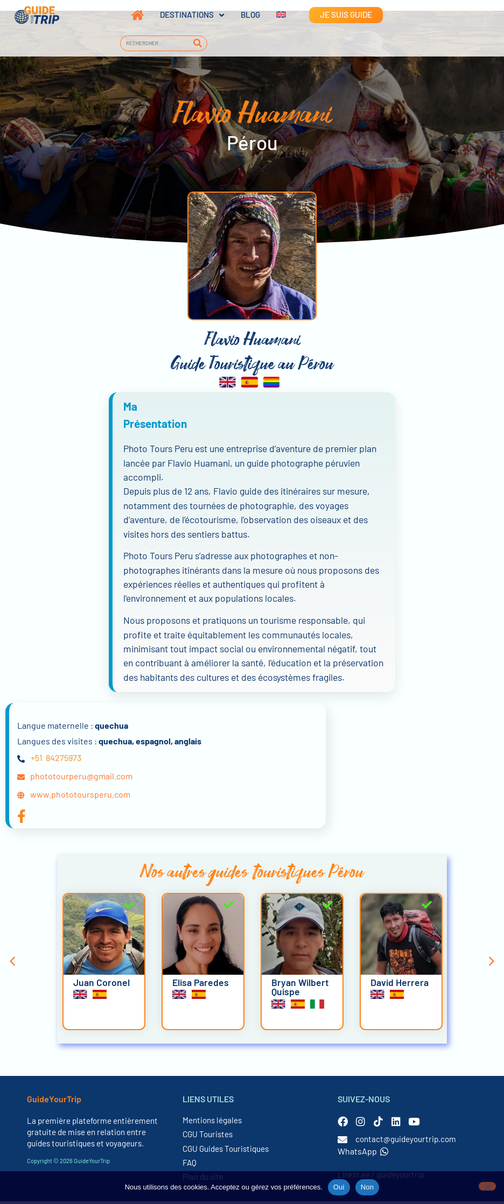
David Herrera (399, 985)
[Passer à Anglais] (273, 15)
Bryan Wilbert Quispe (300, 990)
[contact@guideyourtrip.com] (342, 1142)
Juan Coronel (101, 985)
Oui (339, 1187)
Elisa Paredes (200, 985)
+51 (37, 761)
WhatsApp (363, 1154)
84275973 (63, 761)
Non (367, 1187)
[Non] (487, 1186)
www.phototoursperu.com (80, 797)
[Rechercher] (197, 43)
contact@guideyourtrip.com (405, 1141)
